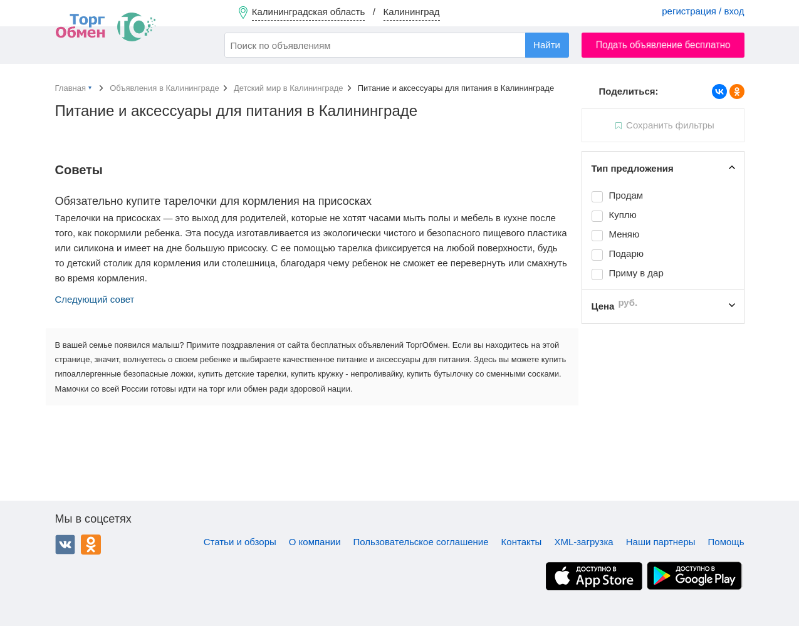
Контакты (521, 541)
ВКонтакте (65, 545)
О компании (315, 541)
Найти (546, 44)
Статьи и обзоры (240, 541)
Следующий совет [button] (95, 299)
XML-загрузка (583, 541)
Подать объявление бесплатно (662, 44)
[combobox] (396, 45)
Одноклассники (91, 545)
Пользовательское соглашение (421, 541)
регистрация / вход (703, 11)
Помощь (726, 541)
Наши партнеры (661, 541)
